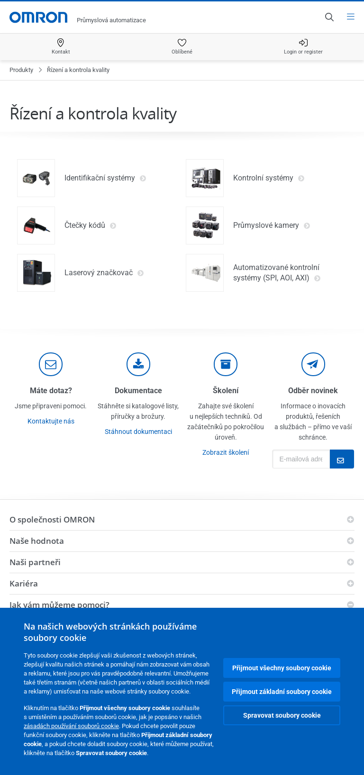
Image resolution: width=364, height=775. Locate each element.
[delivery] (225, 364)
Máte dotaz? (51, 390)
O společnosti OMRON (52, 519)
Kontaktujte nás (50, 421)
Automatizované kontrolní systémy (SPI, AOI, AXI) (277, 273)
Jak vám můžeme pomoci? (59, 604)
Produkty (21, 69)
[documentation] (138, 364)
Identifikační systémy (105, 178)
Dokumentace (138, 390)
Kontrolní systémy (269, 178)
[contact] (51, 364)
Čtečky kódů (90, 225)
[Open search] (328, 17)
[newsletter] (313, 364)
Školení (225, 390)
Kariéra (23, 583)
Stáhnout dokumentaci (138, 431)
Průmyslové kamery (271, 225)
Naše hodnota (36, 540)
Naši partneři (35, 562)
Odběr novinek (313, 390)
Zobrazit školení (225, 452)
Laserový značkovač (104, 273)
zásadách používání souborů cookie (71, 726)
